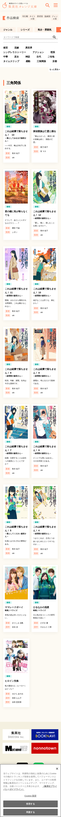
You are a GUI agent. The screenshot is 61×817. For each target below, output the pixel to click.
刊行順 (25, 16)
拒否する (30, 806)
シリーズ (25, 29)
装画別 (47, 16)
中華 (5, 56)
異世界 (28, 47)
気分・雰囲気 (44, 29)
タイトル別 (32, 17)
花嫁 (16, 47)
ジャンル (7, 29)
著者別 (40, 16)
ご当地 (50, 56)
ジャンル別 (55, 17)
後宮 (5, 47)
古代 (38, 56)
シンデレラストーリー (14, 52)
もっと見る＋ (54, 69)
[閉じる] (57, 770)
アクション (38, 52)
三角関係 (41, 61)
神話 (27, 56)
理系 (52, 52)
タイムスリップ (11, 61)
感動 (28, 61)
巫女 (16, 56)
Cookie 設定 (30, 798)
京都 (54, 61)
